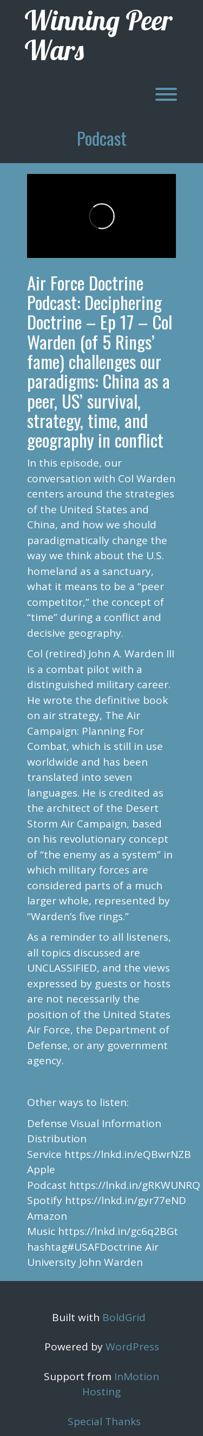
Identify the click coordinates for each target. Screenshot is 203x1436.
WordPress (132, 1347)
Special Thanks (104, 1421)
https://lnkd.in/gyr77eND (125, 1200)
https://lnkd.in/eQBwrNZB (127, 1154)
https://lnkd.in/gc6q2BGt (118, 1231)
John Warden (111, 1262)
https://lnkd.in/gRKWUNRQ (134, 1185)
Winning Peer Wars (98, 35)
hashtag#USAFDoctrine (84, 1247)
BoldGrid (124, 1317)
